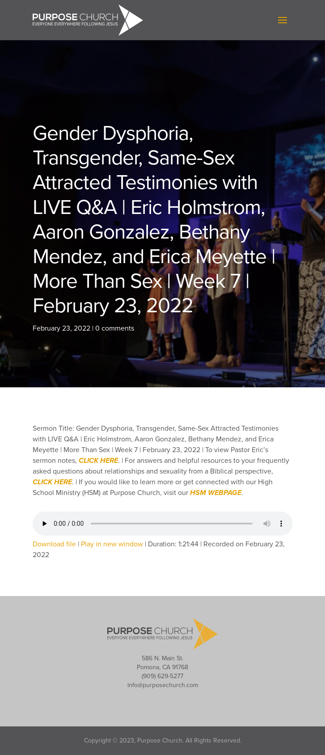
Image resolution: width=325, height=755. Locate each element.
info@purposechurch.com (162, 685)
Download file (54, 544)
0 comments (114, 328)
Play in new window (112, 544)
